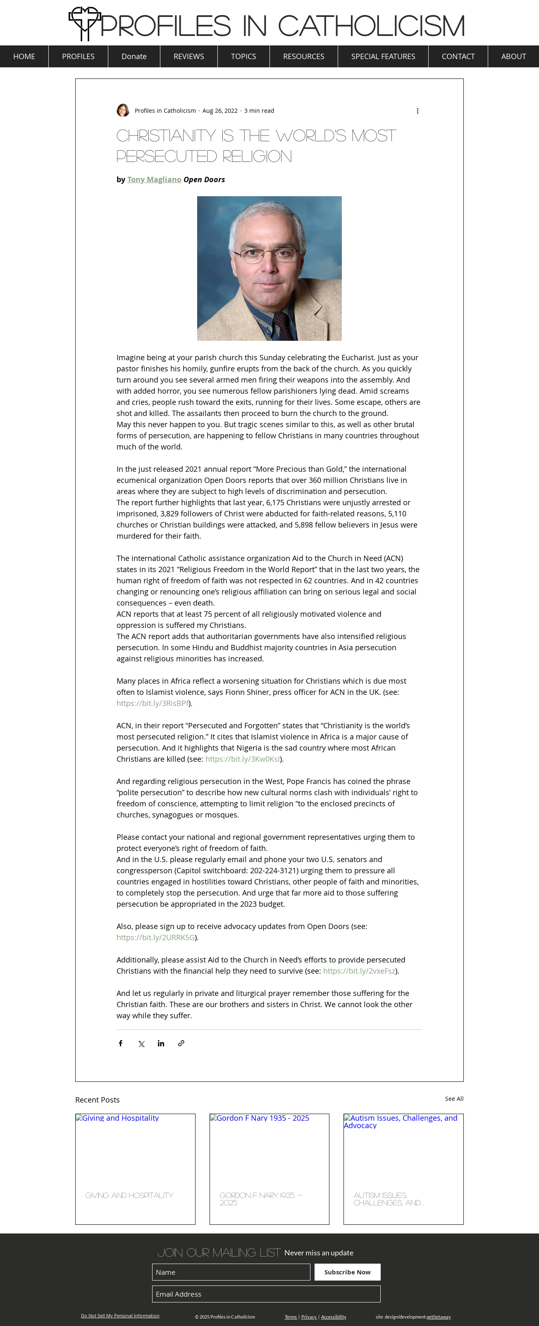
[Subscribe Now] (348, 1272)
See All (454, 1099)
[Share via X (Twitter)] (141, 1043)
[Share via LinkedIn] (161, 1043)
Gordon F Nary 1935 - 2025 (261, 1198)
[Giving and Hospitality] (135, 1147)
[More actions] (417, 110)
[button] (78, 56)
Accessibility (333, 1316)
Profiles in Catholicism (282, 24)
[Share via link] (181, 1043)
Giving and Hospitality (129, 1195)
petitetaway (439, 1316)
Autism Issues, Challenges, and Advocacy (387, 1198)
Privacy (309, 1316)
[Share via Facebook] (120, 1043)
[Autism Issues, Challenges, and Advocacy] (403, 1147)
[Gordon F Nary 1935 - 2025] (269, 1147)
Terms (291, 1316)
